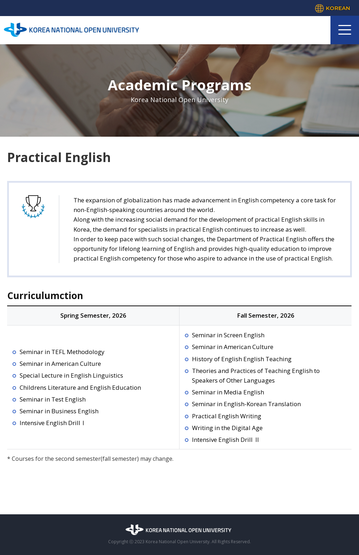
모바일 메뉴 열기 (344, 30)
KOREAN (338, 8)
